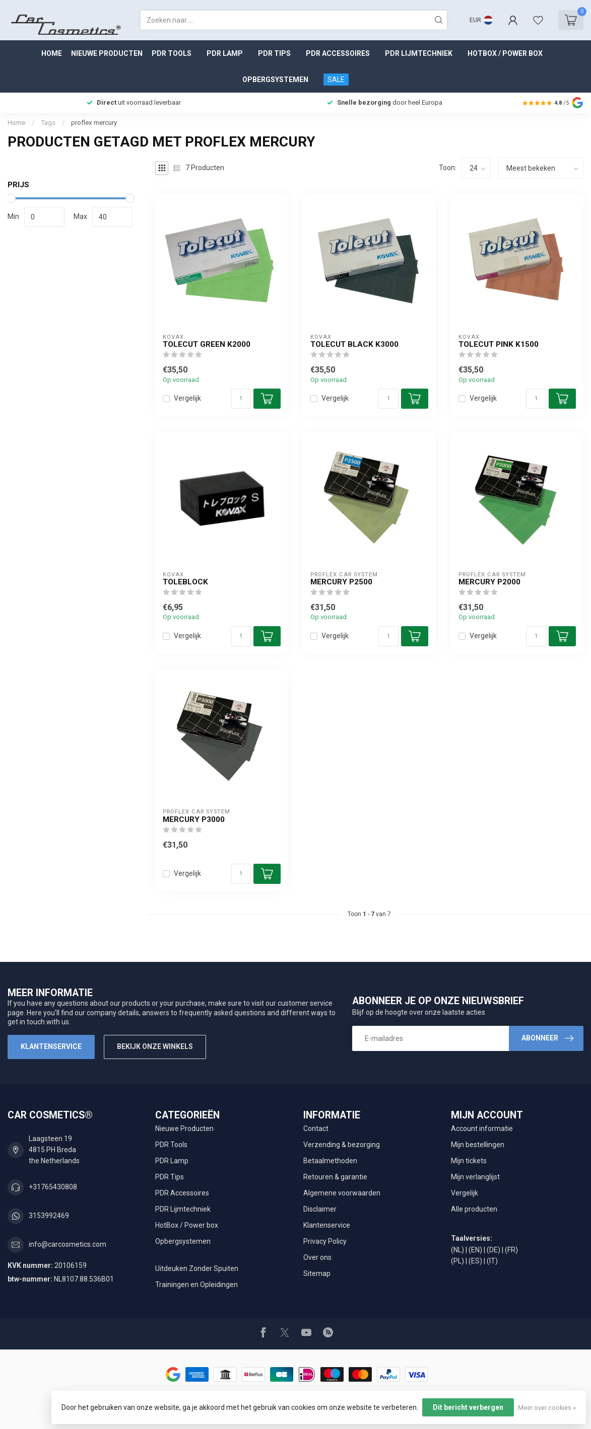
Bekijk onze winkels (155, 1046)
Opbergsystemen (275, 80)
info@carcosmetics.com (67, 1244)
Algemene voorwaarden (341, 1193)
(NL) (457, 1250)
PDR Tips (274, 53)
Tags (48, 122)
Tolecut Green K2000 (206, 344)
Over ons (317, 1257)
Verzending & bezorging (341, 1145)
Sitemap (317, 1273)
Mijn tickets (469, 1161)
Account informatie (482, 1128)
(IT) (492, 1261)
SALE (336, 80)
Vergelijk (187, 398)
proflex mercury (94, 122)
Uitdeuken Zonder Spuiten (196, 1268)
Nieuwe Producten (107, 53)
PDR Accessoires (338, 53)
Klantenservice (51, 1046)
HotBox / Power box (505, 53)
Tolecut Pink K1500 (498, 344)
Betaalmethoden (330, 1161)
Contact (316, 1128)
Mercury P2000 (489, 581)
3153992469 (49, 1216)
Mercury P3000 (194, 819)
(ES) (475, 1261)
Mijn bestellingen (477, 1145)
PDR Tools (171, 53)
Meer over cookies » (547, 1407)
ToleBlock (185, 581)
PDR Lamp (225, 53)
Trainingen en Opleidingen (196, 1285)
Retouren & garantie (335, 1177)
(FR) (511, 1250)
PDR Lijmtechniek (418, 53)
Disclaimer (320, 1209)
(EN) (475, 1250)
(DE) (493, 1250)
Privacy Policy (325, 1241)
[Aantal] (241, 399)
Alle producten (474, 1209)
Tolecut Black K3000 (354, 344)
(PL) (457, 1261)
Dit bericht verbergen (468, 1407)
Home (51, 53)
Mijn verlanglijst (475, 1177)
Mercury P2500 (341, 581)
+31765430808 (53, 1187)
